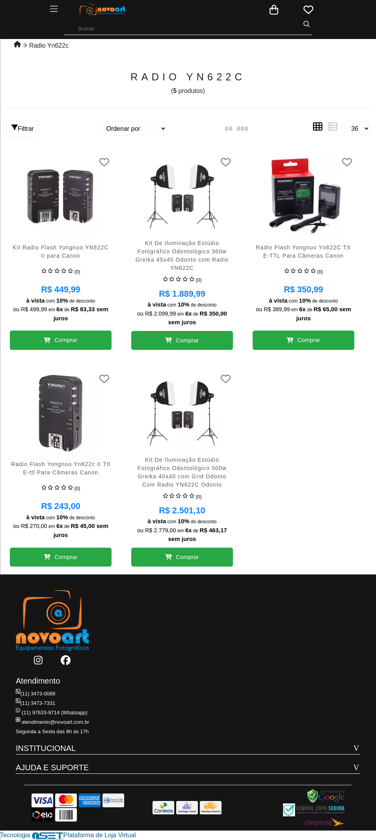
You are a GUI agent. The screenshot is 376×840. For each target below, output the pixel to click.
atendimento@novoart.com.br (52, 722)
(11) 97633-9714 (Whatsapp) (51, 712)
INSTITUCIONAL (46, 748)
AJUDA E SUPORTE (52, 767)
